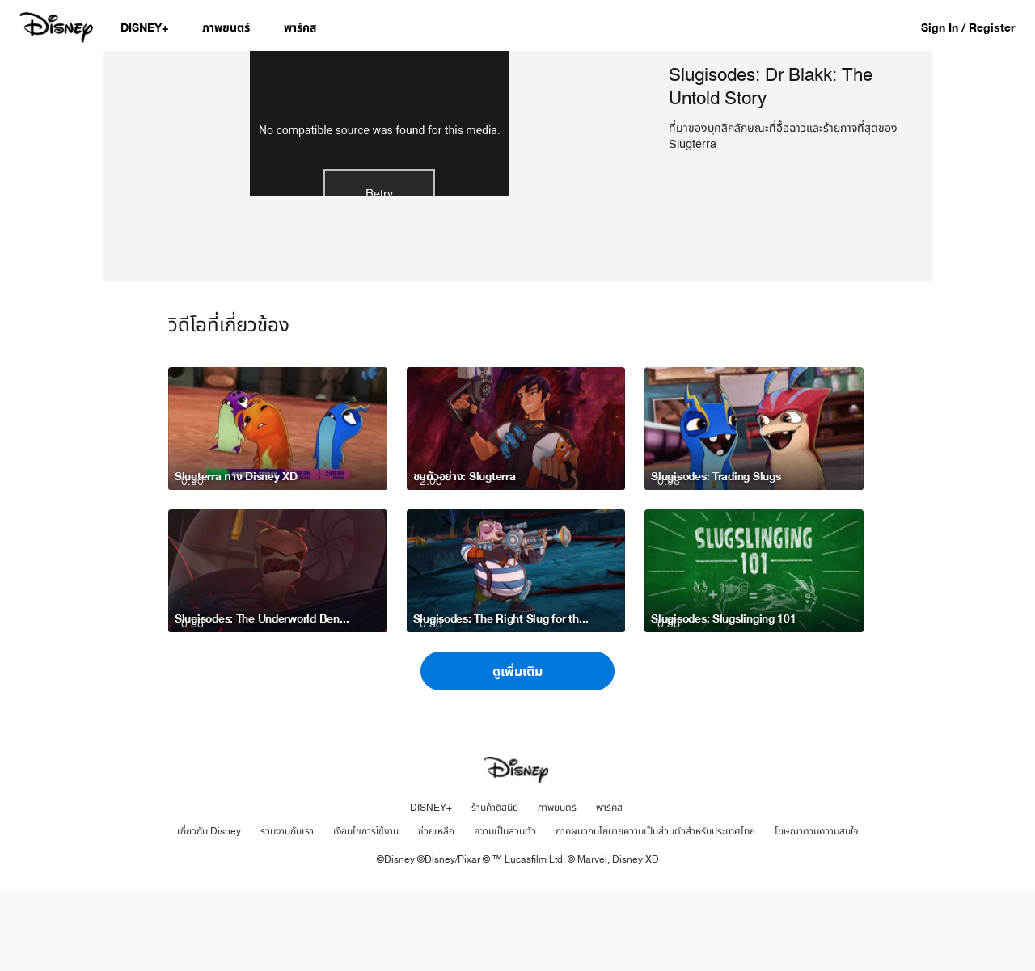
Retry (379, 275)
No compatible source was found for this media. (380, 211)
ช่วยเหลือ (436, 911)
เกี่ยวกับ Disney (209, 911)
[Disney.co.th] (57, 27)
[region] (380, 206)
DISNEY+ (431, 887)
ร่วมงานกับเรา (287, 911)
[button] (976, 27)
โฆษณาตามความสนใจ (816, 911)
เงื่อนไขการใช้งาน (366, 911)
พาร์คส (609, 887)
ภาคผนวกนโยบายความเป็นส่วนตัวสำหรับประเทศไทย (655, 911)
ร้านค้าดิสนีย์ (494, 887)
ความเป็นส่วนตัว (505, 911)
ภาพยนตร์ (557, 887)
